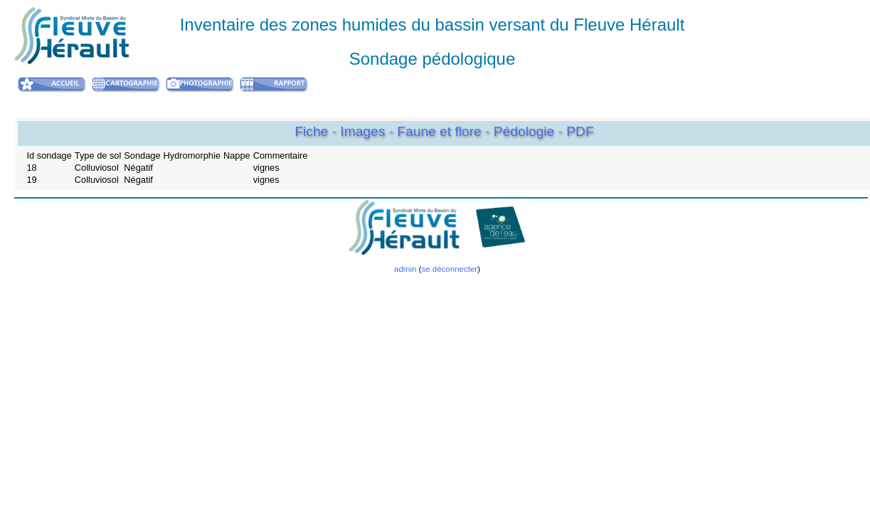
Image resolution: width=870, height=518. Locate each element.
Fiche (311, 131)
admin (405, 269)
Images (364, 131)
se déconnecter (449, 269)
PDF (579, 131)
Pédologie (526, 131)
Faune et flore (441, 131)
